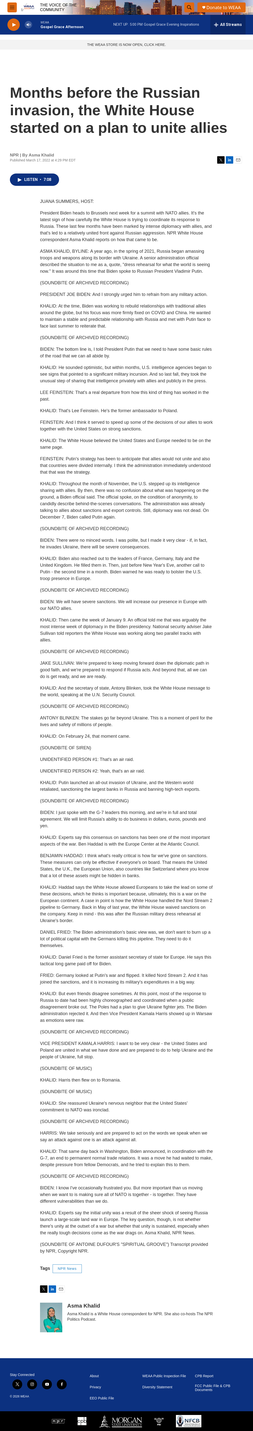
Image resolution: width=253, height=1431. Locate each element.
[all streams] (228, 25)
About (94, 1376)
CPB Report (204, 1376)
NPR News (67, 1269)
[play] (14, 25)
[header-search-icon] (189, 7)
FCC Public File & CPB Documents (212, 1388)
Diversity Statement (157, 1387)
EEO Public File (102, 1398)
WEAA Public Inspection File (164, 1376)
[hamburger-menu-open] (12, 7)
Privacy (95, 1387)
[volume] (28, 24)
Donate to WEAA (224, 7)
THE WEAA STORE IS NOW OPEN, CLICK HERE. (126, 45)
